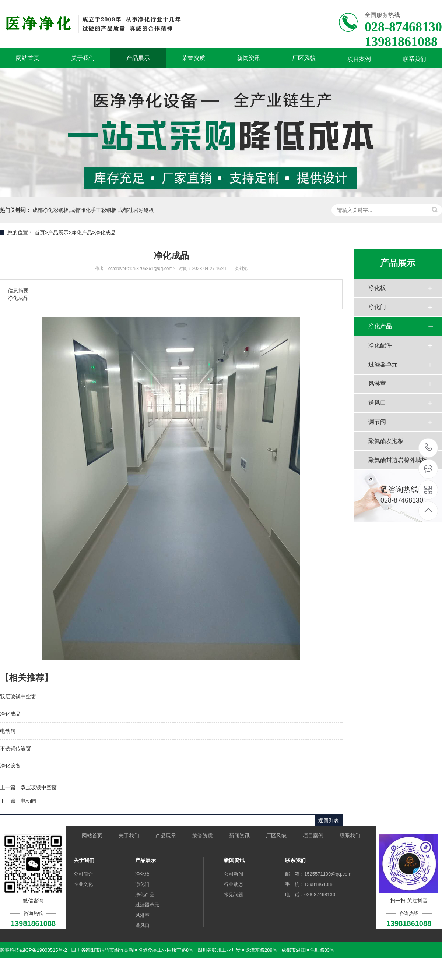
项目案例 (359, 59)
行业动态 (233, 884)
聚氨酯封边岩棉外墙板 (397, 460)
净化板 (377, 288)
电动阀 (7, 731)
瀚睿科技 (9, 950)
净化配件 (380, 345)
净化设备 (10, 766)
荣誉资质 (193, 58)
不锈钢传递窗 (15, 748)
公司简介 (83, 874)
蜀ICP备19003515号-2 (43, 950)
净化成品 (105, 232)
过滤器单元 (383, 364)
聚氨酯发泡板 (386, 441)
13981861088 (428, 447)
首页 (40, 232)
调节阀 (377, 422)
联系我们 (414, 59)
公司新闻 (233, 874)
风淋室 (377, 383)
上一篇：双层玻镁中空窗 (28, 787)
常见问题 (233, 894)
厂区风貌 (304, 58)
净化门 (377, 307)
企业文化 (83, 884)
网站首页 (27, 58)
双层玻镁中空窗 (18, 696)
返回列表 (328, 820)
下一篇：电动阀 (18, 801)
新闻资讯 (248, 58)
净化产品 (81, 232)
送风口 (377, 403)
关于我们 (83, 58)
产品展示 (138, 58)
